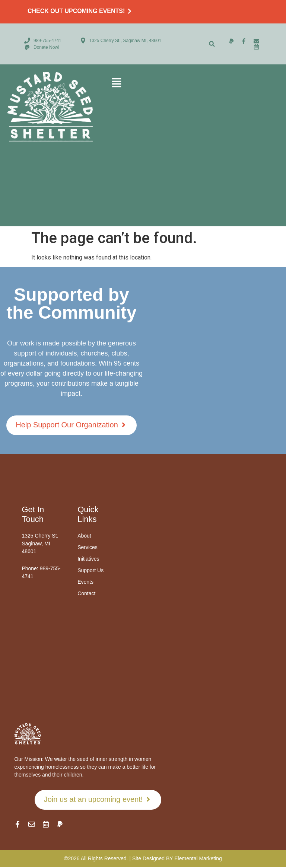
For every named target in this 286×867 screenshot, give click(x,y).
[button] (212, 44)
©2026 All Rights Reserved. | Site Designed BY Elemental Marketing (143, 858)
